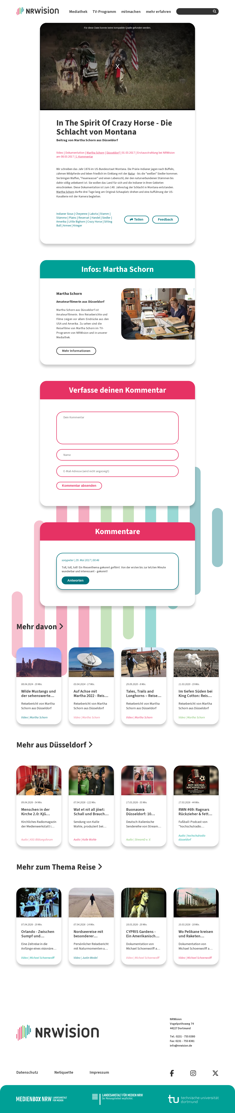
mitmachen (131, 11)
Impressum (99, 1072)
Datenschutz (27, 1072)
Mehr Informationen (76, 351)
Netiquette (63, 1072)
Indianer (61, 214)
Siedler (106, 218)
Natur (131, 174)
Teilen (136, 219)
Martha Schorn (95, 153)
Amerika (61, 222)
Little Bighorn (77, 222)
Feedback (165, 219)
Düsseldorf (113, 153)
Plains (73, 218)
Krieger (77, 225)
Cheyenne (82, 214)
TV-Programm (104, 11)
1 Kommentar (84, 157)
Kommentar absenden (79, 485)
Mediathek (78, 11)
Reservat (84, 218)
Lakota (94, 214)
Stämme (61, 218)
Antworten (75, 580)
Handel (96, 218)
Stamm (105, 214)
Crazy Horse (95, 222)
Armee (67, 225)
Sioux (70, 214)
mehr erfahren (158, 11)
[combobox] (197, 11)
